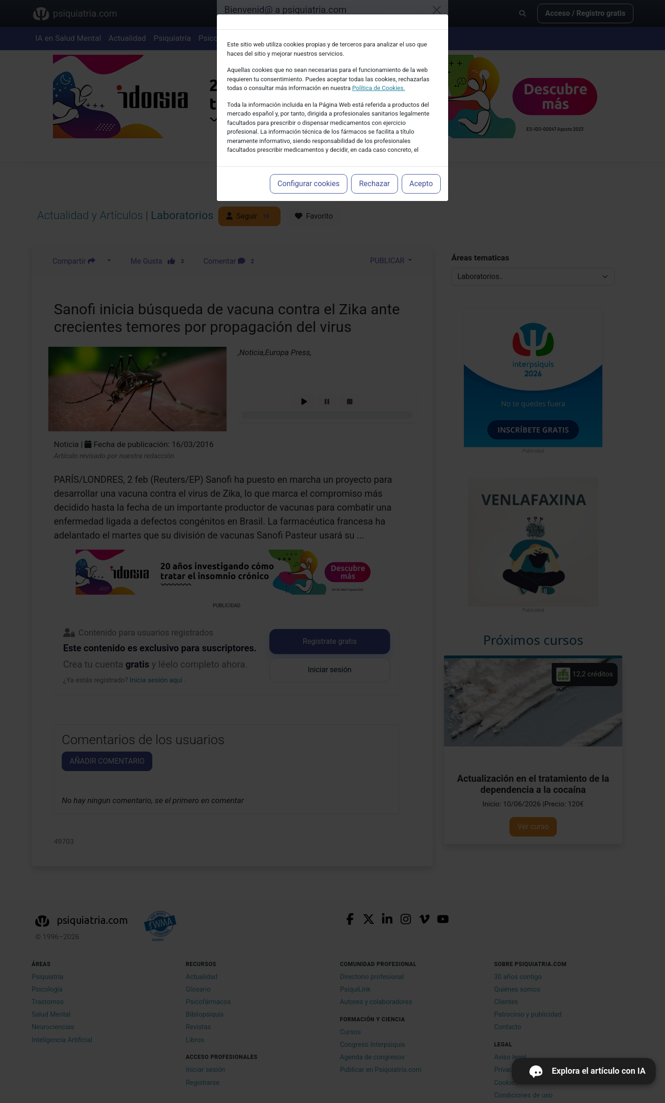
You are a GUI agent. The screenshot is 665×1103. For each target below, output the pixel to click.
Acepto (421, 183)
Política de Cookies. (378, 87)
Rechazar (374, 183)
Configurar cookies (309, 183)
